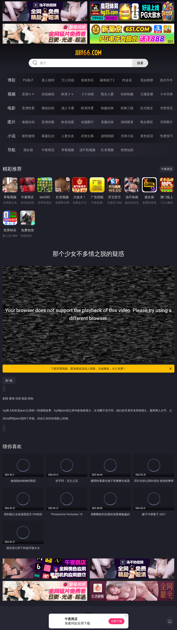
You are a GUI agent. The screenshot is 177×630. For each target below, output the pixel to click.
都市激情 (28, 136)
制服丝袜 (107, 108)
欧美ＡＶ (67, 94)
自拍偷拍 (48, 94)
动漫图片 (87, 122)
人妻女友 (67, 136)
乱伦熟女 (146, 108)
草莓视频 (67, 150)
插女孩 (28, 150)
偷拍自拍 (48, 108)
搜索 (140, 63)
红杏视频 (107, 150)
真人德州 (48, 80)
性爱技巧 (166, 136)
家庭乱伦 (48, 136)
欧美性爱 (87, 108)
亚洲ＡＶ (28, 94)
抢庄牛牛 (166, 80)
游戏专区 (87, 80)
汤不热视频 (87, 150)
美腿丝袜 (107, 122)
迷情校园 (107, 136)
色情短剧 (127, 150)
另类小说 (127, 136)
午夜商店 (48, 150)
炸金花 (127, 80)
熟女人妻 (107, 94)
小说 (12, 135)
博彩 (12, 80)
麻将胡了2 (107, 80)
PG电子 (28, 80)
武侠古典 (87, 136)
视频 (12, 94)
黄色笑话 (146, 136)
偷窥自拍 (28, 122)
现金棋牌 (146, 80)
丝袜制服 (127, 94)
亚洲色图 (48, 122)
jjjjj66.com (88, 53)
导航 (12, 149)
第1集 (9, 380)
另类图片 (166, 122)
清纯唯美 (127, 122)
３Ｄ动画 (87, 94)
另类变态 (166, 108)
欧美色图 (67, 122)
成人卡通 (67, 108)
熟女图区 (146, 122)
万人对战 (67, 80)
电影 (12, 108)
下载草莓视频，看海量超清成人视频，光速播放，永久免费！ (111, 368)
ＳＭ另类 (166, 94)
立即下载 (116, 621)
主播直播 (146, 94)
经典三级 (127, 108)
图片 (12, 122)
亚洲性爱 (28, 108)
